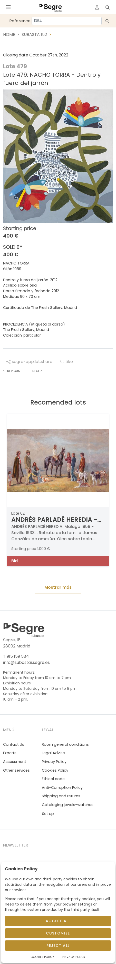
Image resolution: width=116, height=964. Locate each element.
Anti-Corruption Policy (62, 787)
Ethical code (53, 778)
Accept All (58, 920)
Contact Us (13, 744)
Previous (11, 371)
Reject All (58, 945)
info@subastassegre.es (26, 662)
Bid (14, 561)
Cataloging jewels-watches (67, 804)
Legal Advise (53, 752)
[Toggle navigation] (8, 7)
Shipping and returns (61, 796)
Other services (16, 770)
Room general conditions (65, 744)
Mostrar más (58, 587)
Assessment (14, 761)
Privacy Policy (54, 761)
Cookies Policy (55, 770)
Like (66, 362)
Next (37, 371)
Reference (20, 21)
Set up (48, 813)
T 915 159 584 (16, 656)
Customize (58, 933)
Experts (9, 752)
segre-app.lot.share (29, 362)
